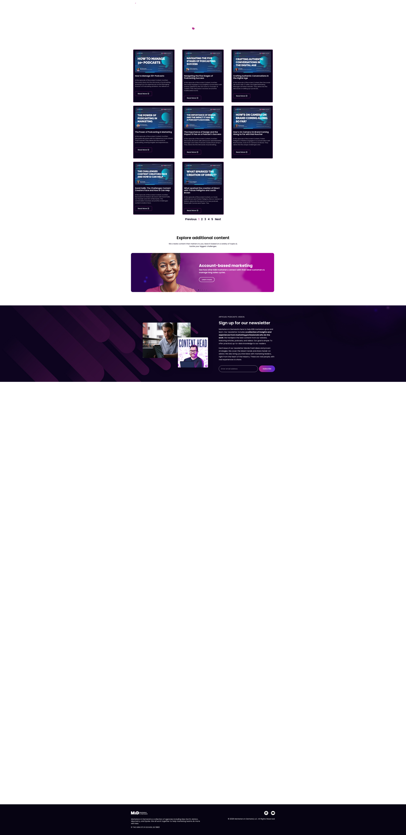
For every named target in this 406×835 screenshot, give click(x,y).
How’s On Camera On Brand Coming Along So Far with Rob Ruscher (251, 133)
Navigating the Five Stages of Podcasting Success (198, 77)
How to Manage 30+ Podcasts (149, 76)
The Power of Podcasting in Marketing (153, 132)
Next (218, 219)
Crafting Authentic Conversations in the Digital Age (251, 77)
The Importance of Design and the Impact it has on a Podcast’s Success (202, 133)
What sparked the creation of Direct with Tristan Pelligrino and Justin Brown (202, 190)
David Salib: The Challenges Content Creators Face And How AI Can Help (153, 189)
